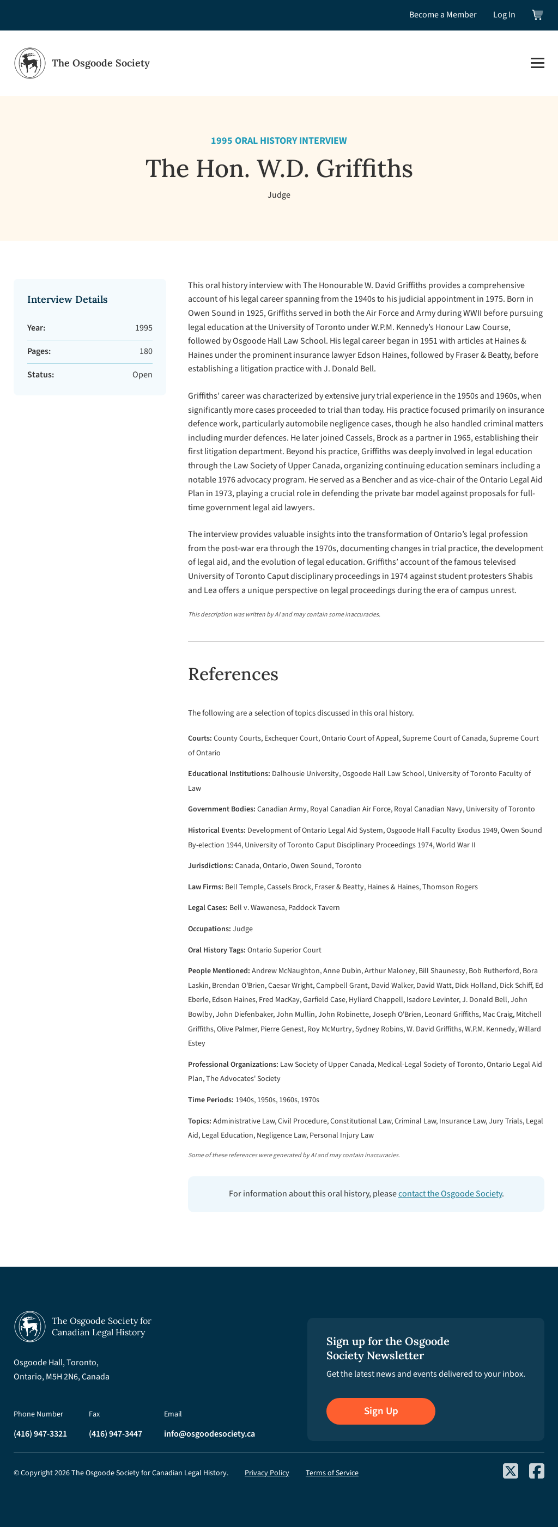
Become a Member (443, 15)
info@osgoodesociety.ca (209, 1434)
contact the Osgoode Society (450, 1194)
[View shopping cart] (538, 15)
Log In (504, 15)
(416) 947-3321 (40, 1434)
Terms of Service (332, 1473)
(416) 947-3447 (115, 1434)
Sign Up (381, 1411)
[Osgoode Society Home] (82, 63)
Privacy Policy (267, 1473)
